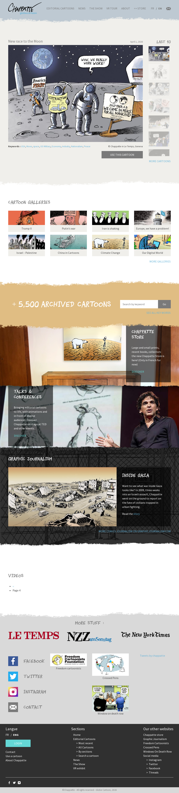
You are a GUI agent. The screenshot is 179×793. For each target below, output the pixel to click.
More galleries (160, 261)
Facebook (154, 768)
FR (152, 8)
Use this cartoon (122, 154)
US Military (45, 146)
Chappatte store (153, 734)
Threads (154, 772)
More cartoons (160, 161)
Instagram (155, 760)
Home (77, 734)
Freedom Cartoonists (156, 743)
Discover (138, 371)
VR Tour (111, 8)
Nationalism (77, 146)
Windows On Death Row (157, 751)
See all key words (158, 312)
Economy (56, 146)
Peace (87, 146)
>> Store (140, 8)
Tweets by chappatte (152, 655)
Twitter (153, 764)
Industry (66, 146)
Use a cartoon (14, 756)
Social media (150, 755)
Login (18, 743)
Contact (10, 752)
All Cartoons (86, 747)
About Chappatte (16, 760)
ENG (16, 734)
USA (23, 146)
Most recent (85, 743)
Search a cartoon (88, 755)
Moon (29, 146)
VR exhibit (79, 768)
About (125, 8)
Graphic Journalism (155, 739)
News (81, 8)
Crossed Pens (151, 747)
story (136, 514)
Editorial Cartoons (60, 8)
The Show (96, 8)
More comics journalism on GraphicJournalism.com (135, 531)
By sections (85, 751)
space (36, 146)
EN (160, 8)
